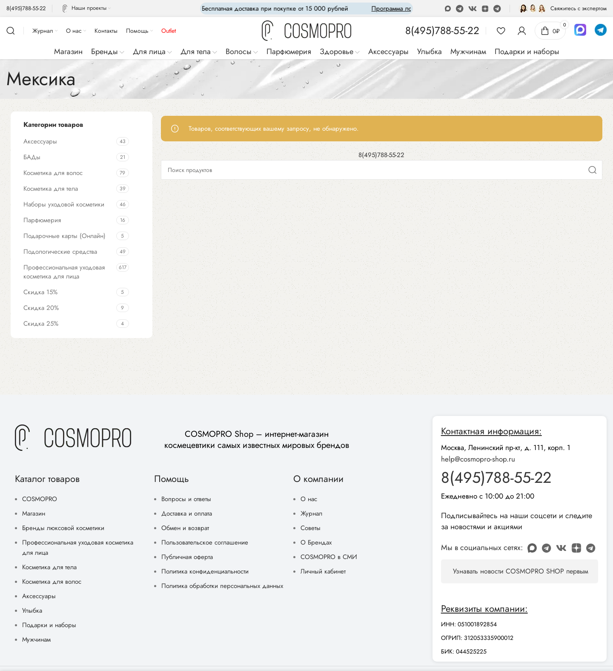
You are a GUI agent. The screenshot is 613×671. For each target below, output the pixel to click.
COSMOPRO (39, 499)
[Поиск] (10, 30)
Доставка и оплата (186, 513)
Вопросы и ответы (186, 499)
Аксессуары (40, 141)
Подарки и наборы (49, 625)
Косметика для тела (50, 188)
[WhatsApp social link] (459, 8)
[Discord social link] (485, 8)
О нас (309, 499)
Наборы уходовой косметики (63, 204)
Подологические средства (60, 251)
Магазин (33, 513)
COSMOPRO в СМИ (329, 557)
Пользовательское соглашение (204, 542)
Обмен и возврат (185, 528)
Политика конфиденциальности (205, 571)
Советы (311, 528)
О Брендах (316, 542)
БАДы (31, 157)
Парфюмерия (42, 220)
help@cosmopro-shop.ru (478, 459)
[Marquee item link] (383, 8)
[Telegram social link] (497, 8)
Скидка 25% (40, 323)
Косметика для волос (53, 173)
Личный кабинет (323, 571)
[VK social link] (472, 8)
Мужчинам (36, 639)
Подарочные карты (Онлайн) (64, 236)
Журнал (311, 513)
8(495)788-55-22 (381, 155)
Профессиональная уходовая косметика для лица (64, 272)
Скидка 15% (40, 292)
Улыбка (32, 610)
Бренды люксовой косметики (63, 528)
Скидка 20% (41, 308)
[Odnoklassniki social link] (447, 8)
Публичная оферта (187, 557)
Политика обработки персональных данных (222, 586)
